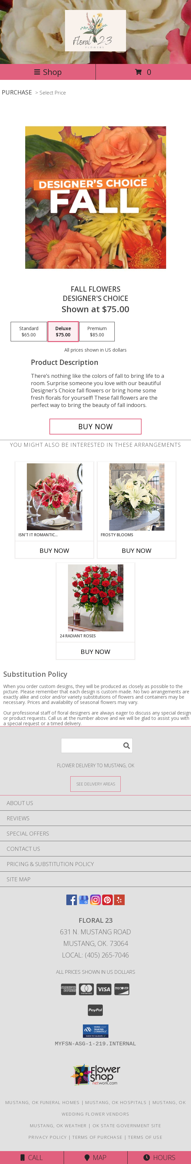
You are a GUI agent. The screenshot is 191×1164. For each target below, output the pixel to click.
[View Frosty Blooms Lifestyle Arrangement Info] (136, 497)
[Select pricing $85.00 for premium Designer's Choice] (97, 331)
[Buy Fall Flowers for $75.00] (95, 427)
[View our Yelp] (119, 903)
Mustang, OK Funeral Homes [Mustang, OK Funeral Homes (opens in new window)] (42, 1102)
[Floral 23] (95, 47)
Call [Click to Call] (32, 1157)
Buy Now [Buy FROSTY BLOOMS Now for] (137, 550)
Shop (48, 71)
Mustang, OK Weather (58, 1126)
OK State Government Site (127, 1126)
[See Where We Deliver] (95, 784)
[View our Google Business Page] (83, 903)
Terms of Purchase (97, 1137)
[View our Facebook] (71, 903)
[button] (95, 1031)
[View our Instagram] (95, 903)
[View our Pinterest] (107, 903)
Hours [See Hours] (159, 1157)
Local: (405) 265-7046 (95, 955)
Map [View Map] (95, 1157)
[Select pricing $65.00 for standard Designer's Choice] (29, 331)
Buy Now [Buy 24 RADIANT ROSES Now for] (95, 651)
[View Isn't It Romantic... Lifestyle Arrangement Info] (54, 496)
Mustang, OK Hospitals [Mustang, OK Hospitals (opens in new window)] (116, 1102)
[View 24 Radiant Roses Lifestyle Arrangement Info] (95, 597)
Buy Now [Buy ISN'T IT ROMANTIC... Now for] (54, 550)
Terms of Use (145, 1137)
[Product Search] (97, 745)
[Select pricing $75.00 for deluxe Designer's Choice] (63, 331)
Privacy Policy (48, 1137)
